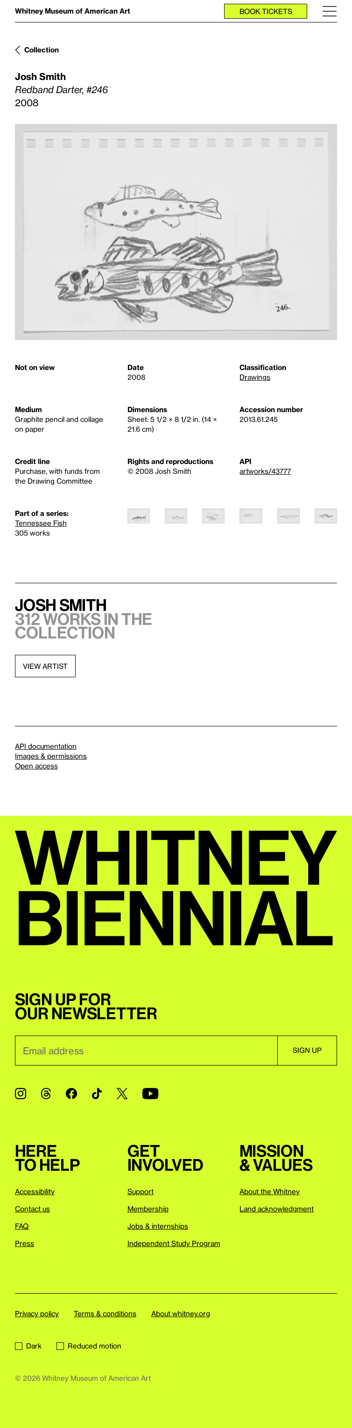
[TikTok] (96, 1093)
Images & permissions (51, 756)
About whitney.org (180, 1313)
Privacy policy (37, 1313)
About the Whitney (269, 1191)
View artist (45, 666)
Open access (36, 765)
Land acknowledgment (276, 1208)
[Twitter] (122, 1093)
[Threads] (46, 1093)
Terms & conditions (105, 1313)
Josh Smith (40, 76)
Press (24, 1243)
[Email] (146, 1051)
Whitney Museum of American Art (72, 11)
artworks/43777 (265, 471)
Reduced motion (88, 1345)
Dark (28, 1345)
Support (140, 1191)
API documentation (46, 746)
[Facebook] (71, 1093)
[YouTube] (150, 1093)
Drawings (254, 377)
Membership (148, 1208)
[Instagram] (20, 1093)
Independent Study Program (173, 1243)
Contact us (32, 1208)
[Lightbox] (176, 232)
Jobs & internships (157, 1226)
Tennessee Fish (41, 523)
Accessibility (35, 1191)
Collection (41, 49)
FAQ (21, 1226)
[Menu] (330, 11)
